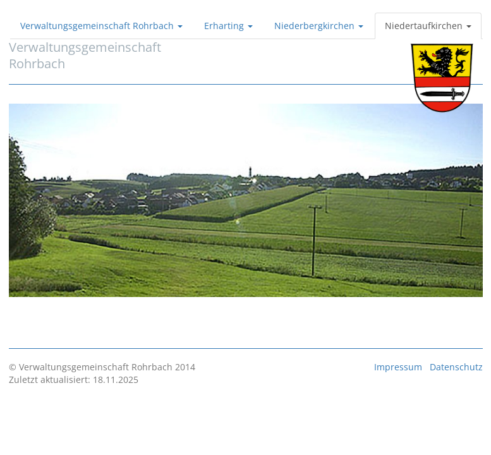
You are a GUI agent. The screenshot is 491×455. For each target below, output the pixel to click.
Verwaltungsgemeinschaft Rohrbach (101, 26)
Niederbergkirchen (318, 26)
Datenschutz (456, 367)
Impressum (398, 367)
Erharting (228, 26)
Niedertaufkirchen (428, 26)
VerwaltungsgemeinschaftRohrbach (85, 55)
